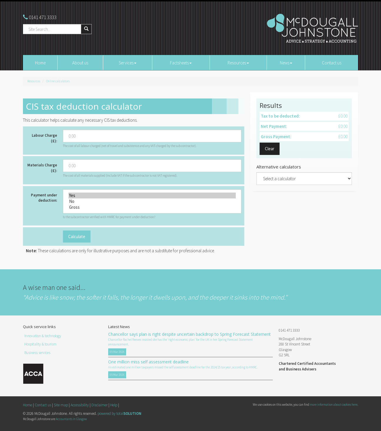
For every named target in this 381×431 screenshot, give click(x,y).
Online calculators (58, 81)
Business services (37, 352)
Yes (152, 195)
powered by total (119, 413)
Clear (269, 148)
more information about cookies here (333, 404)
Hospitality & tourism (40, 344)
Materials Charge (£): (42, 168)
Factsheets (181, 63)
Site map (61, 404)
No (152, 201)
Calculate (76, 236)
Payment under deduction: (44, 198)
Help (113, 404)
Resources (238, 63)
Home (40, 63)
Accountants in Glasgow (71, 419)
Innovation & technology (42, 335)
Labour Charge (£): (44, 138)
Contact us (331, 63)
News (286, 63)
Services (127, 63)
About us (80, 63)
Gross (152, 207)
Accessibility (80, 404)
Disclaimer (99, 404)
